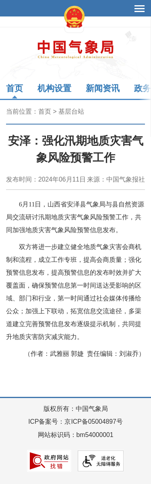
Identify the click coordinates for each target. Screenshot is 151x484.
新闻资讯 (103, 88)
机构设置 (54, 88)
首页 (14, 88)
